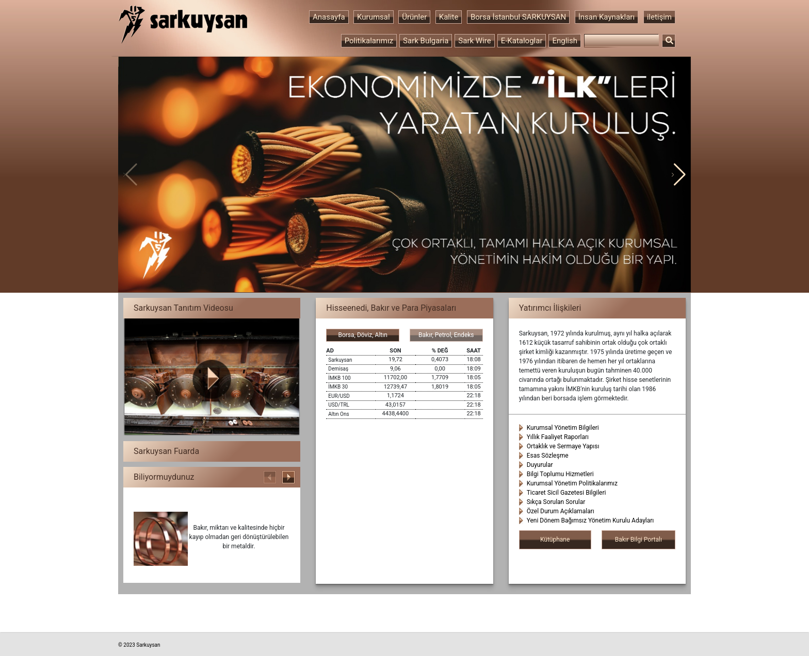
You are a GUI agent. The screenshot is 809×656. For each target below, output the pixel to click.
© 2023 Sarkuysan (139, 645)
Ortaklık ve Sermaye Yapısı (563, 446)
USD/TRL (338, 405)
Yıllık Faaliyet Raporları (558, 437)
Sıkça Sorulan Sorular (556, 502)
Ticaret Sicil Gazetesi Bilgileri (566, 492)
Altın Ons (338, 414)
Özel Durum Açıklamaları (560, 511)
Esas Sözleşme (548, 455)
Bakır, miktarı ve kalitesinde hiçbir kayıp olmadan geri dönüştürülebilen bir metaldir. (239, 537)
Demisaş (338, 369)
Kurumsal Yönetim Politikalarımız (572, 483)
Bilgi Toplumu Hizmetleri (560, 474)
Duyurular (540, 464)
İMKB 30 (338, 387)
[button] (679, 174)
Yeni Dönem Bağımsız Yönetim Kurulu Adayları (590, 520)
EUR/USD (338, 396)
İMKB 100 (339, 378)
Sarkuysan (340, 360)
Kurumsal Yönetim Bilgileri (563, 427)
